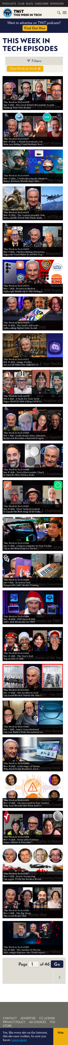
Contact (10, 1018)
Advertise (28, 1018)
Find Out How (34, 28)
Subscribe (41, 3)
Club (21, 3)
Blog (29, 3)
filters (34, 61)
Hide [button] (61, 1032)
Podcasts (9, 3)
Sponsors (57, 3)
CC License (47, 1018)
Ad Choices (37, 1022)
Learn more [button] (19, 1040)
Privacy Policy (14, 1022)
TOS (52, 1022)
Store (7, 1026)
